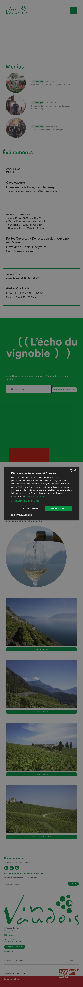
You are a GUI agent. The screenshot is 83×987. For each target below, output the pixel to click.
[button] (41, 501)
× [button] (75, 470)
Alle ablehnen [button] (30, 508)
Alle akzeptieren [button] (58, 508)
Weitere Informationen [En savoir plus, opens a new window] (38, 496)
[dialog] (41, 493)
